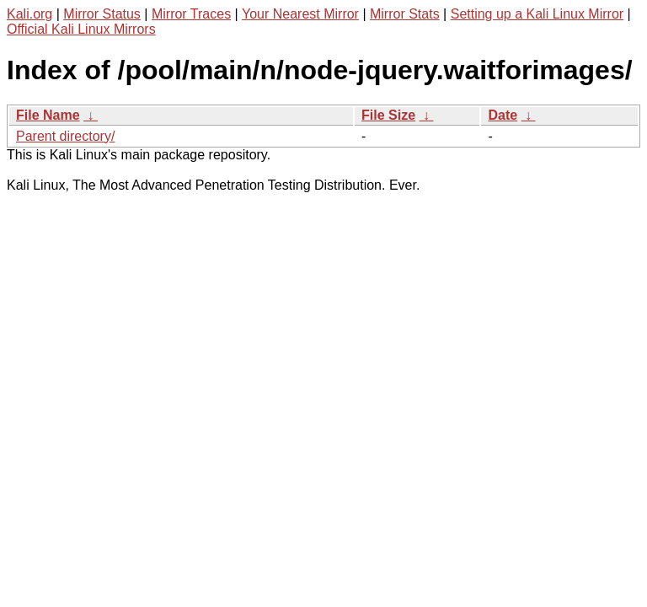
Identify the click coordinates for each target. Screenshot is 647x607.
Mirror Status (102, 14)
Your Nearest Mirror (300, 14)
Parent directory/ (65, 136)
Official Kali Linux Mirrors (81, 29)
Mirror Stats (405, 14)
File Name (48, 115)
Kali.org (29, 14)
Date (502, 115)
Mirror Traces (191, 14)
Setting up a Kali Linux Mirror (537, 14)
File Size (388, 115)
